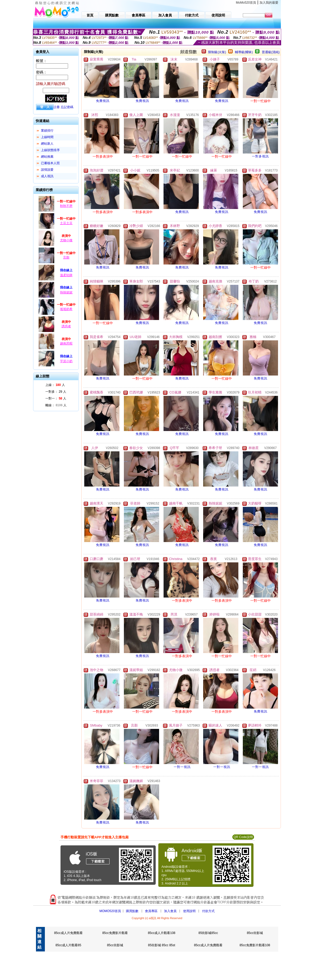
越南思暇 (66, 343)
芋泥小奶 (66, 361)
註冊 (56, 107)
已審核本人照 (50, 163)
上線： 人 (55, 385)
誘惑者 (66, 326)
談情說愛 (47, 169)
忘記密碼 (67, 107)
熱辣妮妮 (66, 292)
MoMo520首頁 (246, 2)
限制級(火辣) (217, 52)
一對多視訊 (260, 156)
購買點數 (131, 911)
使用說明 (189, 911)
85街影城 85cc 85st (161, 945)
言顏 (66, 257)
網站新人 (47, 143)
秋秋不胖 (66, 206)
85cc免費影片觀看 (115, 933)
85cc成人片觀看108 (161, 933)
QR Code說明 (243, 837)
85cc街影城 (255, 933)
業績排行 (47, 130)
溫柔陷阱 (66, 275)
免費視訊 (103, 101)
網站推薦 (47, 156)
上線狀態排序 (50, 150)
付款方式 (208, 911)
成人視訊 (47, 176)
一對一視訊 (182, 767)
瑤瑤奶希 (66, 309)
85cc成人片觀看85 (68, 945)
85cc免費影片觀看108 (254, 945)
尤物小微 (66, 240)
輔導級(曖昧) (244, 52)
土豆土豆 (66, 223)
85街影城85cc (208, 933)
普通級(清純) (271, 52)
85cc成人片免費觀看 (68, 933)
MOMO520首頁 (110, 911)
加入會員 (170, 911)
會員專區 (151, 911)
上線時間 (47, 137)
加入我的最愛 (268, 2)
